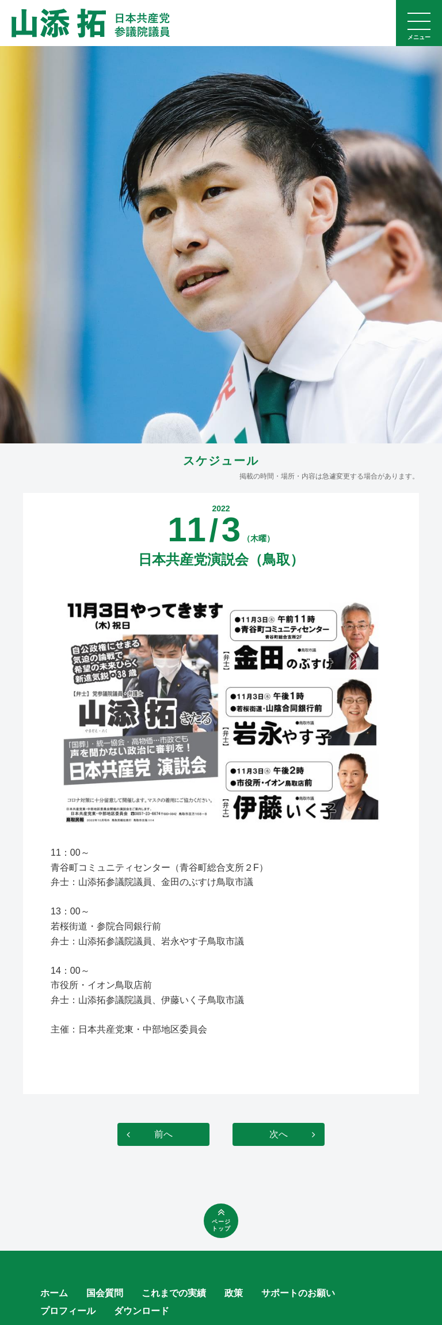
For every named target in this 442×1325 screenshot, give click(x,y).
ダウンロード (141, 1311)
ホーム (54, 1293)
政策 (233, 1293)
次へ (278, 1134)
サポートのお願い (298, 1293)
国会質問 (104, 1293)
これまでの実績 (174, 1293)
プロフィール (68, 1311)
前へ (163, 1134)
